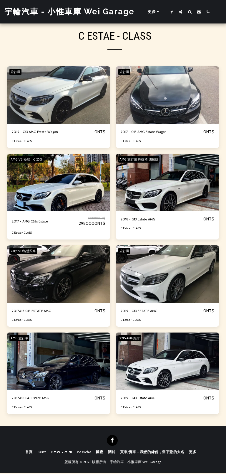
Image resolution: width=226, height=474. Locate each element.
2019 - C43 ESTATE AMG (144, 311)
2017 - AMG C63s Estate (35, 221)
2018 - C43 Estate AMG (143, 219)
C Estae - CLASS (22, 141)
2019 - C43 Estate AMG (143, 399)
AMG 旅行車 (21, 338)
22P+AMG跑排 (131, 338)
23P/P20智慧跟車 (25, 251)
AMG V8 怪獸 (22, 159)
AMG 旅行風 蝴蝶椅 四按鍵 (142, 159)
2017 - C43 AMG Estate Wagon (150, 132)
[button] (171, 12)
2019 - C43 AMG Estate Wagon (41, 132)
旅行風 (17, 72)
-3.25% (43, 159)
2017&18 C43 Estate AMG (36, 399)
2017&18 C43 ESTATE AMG (37, 311)
